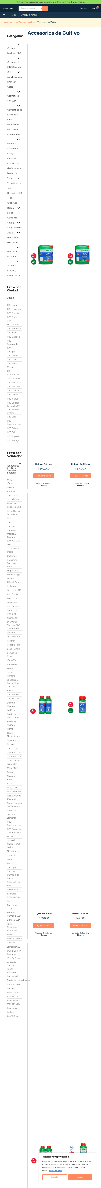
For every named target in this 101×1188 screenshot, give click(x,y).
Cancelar (54, 1177)
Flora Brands (13, 851)
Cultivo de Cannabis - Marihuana (23, 22)
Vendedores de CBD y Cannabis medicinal (12, 469)
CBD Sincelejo (13, 337)
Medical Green (14, 984)
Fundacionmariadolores (18, 980)
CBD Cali (11, 432)
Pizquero (11, 633)
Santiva (10, 772)
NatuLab (11, 487)
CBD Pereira (13, 395)
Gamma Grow (14, 757)
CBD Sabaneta (14, 329)
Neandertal (12, 618)
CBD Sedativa (13, 695)
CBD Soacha (13, 317)
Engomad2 (12, 571)
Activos (10, 934)
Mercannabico (14, 792)
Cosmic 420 (13, 699)
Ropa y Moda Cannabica (12, 213)
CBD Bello (11, 417)
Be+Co (10, 863)
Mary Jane (12, 788)
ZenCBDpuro (13, 1016)
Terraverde (12, 495)
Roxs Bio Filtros (14, 645)
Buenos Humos (14, 939)
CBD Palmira (13, 391)
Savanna (11, 855)
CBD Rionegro (13, 440)
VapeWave (12, 664)
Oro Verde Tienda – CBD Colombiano (13, 625)
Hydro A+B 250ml (80, 914)
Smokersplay (13, 740)
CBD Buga (12, 305)
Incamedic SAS (14, 590)
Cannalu (11, 943)
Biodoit (10, 744)
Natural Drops (13, 890)
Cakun (10, 522)
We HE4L (11, 836)
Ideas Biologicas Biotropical (12, 927)
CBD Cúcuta (13, 355)
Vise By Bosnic (14, 958)
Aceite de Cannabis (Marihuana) (13, 238)
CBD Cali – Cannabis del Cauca (13, 875)
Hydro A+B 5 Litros (43, 464)
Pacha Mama (13, 992)
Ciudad (10, 298)
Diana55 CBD (13, 920)
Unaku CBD (12, 810)
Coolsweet (12, 556)
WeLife (10, 1012)
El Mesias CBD (13, 947)
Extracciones (13, 135)
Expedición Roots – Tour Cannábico (13, 683)
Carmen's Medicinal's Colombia (12, 533)
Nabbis (10, 988)
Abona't (11, 783)
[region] (67, 1168)
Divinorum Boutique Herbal (12, 563)
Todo (13, 15)
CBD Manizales (14, 382)
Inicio (6, 22)
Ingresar (84, 8)
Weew (10, 668)
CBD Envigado (14, 309)
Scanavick (12, 1008)
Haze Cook (12, 690)
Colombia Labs (14, 752)
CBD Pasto (12, 360)
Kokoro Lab (12, 598)
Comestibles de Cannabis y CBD (14, 115)
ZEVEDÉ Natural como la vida (13, 844)
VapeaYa (11, 660)
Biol (8, 518)
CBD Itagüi (12, 333)
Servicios (11, 265)
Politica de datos (55, 1171)
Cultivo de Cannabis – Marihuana (14, 168)
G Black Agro (13, 582)
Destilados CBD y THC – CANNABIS (14, 198)
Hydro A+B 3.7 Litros (80, 464)
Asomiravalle (13, 996)
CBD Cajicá (12, 428)
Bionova (44, 485)
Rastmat (11, 641)
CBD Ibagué (12, 399)
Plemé (10, 729)
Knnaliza (11, 491)
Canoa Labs (13, 748)
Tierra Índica (13, 499)
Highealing (12, 586)
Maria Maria (12, 768)
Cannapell (11, 867)
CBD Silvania (13, 313)
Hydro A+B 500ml (44, 914)
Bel (8, 901)
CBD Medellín (13, 386)
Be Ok (10, 859)
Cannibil (11, 526)
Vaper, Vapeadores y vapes (14, 183)
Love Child (12, 602)
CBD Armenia (13, 378)
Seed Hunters (13, 649)
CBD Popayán (13, 436)
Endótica (11, 710)
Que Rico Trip (13, 637)
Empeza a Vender (29, 15)
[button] (14, 298)
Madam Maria (13, 606)
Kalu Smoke (12, 594)
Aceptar (80, 1177)
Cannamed (12, 976)
